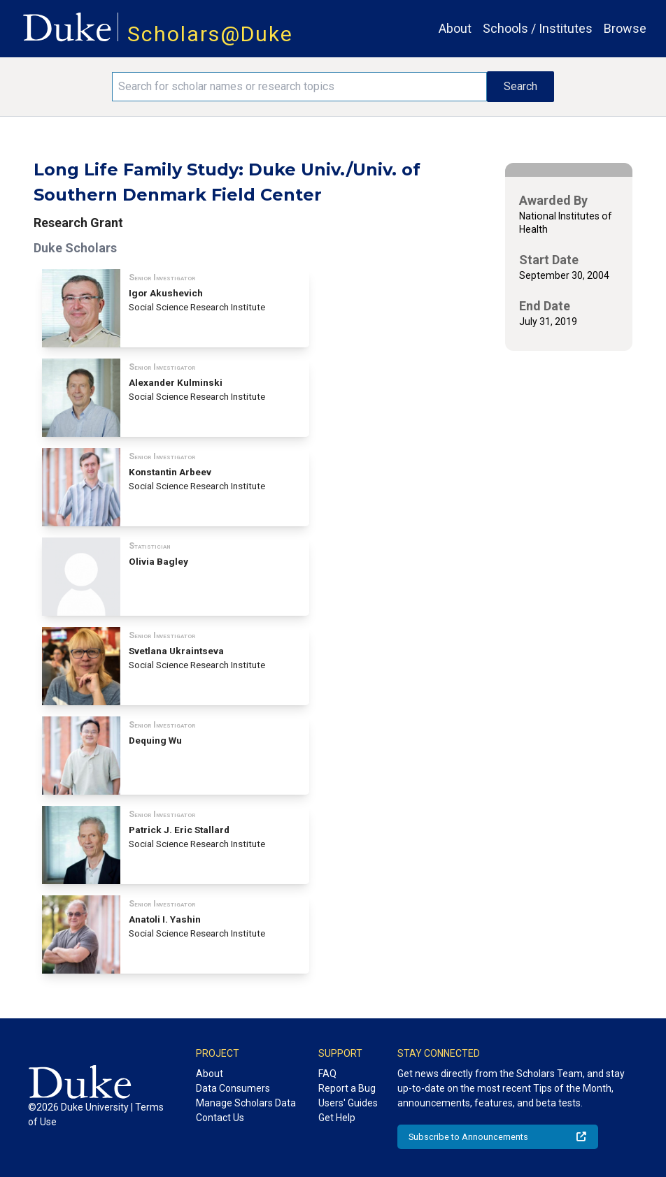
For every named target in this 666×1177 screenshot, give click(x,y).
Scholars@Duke (210, 34)
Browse (625, 28)
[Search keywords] (299, 86)
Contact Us (220, 1117)
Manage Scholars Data (246, 1103)
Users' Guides (348, 1103)
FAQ (327, 1073)
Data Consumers (233, 1088)
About (455, 28)
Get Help (336, 1117)
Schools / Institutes (538, 28)
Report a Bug (347, 1088)
